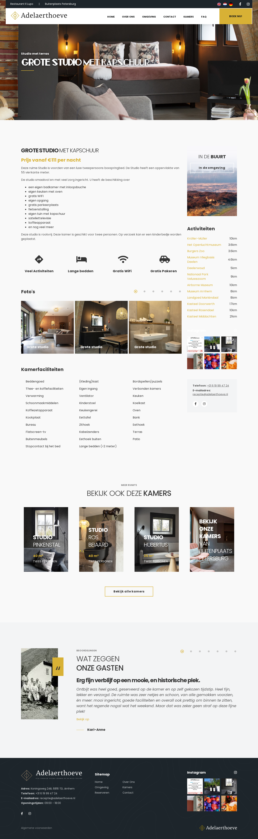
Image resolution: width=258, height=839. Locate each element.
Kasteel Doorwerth (201, 304)
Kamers (127, 787)
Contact (128, 792)
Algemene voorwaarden (36, 828)
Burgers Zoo (195, 251)
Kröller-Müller (197, 238)
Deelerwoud (196, 268)
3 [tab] (153, 291)
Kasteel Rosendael (200, 310)
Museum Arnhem (199, 291)
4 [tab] (162, 291)
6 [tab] (180, 291)
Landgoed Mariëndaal (202, 297)
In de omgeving (212, 168)
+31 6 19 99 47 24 (218, 385)
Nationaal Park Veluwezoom (197, 276)
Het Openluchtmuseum (204, 245)
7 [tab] (235, 651)
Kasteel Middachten (201, 316)
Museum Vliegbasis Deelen (200, 259)
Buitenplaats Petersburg (60, 4)
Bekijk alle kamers (129, 591)
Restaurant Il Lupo (21, 4)
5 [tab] (171, 291)
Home (99, 782)
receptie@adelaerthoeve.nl (210, 394)
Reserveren (102, 792)
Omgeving (102, 787)
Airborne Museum (200, 285)
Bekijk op (82, 719)
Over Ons (129, 782)
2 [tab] (144, 291)
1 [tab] (135, 291)
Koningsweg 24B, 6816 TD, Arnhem (53, 788)
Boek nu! (236, 16)
